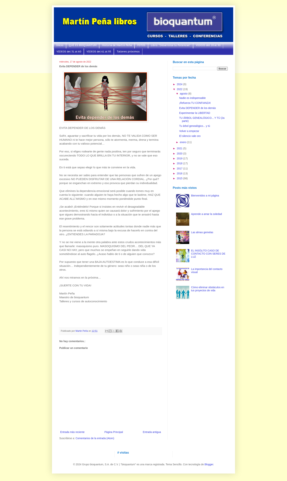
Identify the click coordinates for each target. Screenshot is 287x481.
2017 (180, 168)
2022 (180, 89)
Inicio (59, 45)
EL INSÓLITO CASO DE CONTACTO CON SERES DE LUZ (208, 253)
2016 (180, 173)
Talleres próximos (128, 51)
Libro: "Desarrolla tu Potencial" (170, 45)
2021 (180, 148)
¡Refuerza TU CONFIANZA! (195, 102)
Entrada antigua (152, 432)
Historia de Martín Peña (117, 45)
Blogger (208, 464)
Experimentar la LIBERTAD (194, 112)
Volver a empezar (189, 131)
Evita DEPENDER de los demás (197, 108)
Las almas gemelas (202, 232)
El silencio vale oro (190, 136)
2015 (180, 178)
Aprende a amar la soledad (206, 214)
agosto (184, 93)
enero (183, 142)
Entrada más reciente (72, 432)
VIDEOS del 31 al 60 (69, 51)
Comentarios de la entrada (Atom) (95, 438)
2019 (180, 158)
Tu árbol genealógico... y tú (194, 125)
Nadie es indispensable (192, 97)
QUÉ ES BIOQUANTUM (82, 45)
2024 (180, 84)
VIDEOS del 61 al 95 (99, 51)
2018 (180, 163)
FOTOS (141, 45)
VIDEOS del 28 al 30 (208, 45)
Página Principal (114, 432)
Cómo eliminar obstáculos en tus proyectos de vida (207, 289)
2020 (180, 153)
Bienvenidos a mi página (205, 195)
